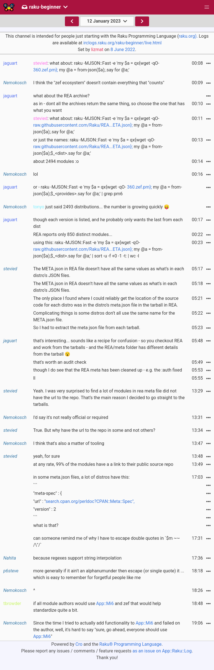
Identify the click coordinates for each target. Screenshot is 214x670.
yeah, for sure (46, 456)
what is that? (45, 525)
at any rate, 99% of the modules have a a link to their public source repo (103, 464)
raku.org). (188, 36)
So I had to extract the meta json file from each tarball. (86, 327)
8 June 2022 (123, 49)
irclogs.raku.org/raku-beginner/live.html (122, 42)
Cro (79, 644)
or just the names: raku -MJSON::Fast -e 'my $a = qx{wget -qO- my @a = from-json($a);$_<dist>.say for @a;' (98, 146)
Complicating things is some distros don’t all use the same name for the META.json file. (104, 316)
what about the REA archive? (61, 95)
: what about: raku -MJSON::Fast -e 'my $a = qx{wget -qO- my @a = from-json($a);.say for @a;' (96, 67)
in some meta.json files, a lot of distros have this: (81, 477)
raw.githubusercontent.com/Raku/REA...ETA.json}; (83, 125)
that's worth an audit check (59, 362)
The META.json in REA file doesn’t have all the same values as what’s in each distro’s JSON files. (108, 272)
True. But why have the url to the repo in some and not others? (94, 430)
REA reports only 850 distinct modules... (72, 234)
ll (34, 378)
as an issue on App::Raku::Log (162, 651)
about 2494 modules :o (56, 161)
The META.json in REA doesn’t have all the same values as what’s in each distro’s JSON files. (105, 287)
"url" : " (84, 501)
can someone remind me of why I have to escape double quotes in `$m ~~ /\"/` (106, 542)
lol (35, 174)
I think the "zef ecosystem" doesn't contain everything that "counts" (98, 82)
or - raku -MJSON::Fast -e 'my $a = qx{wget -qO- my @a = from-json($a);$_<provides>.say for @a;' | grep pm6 (107, 190)
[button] (207, 7)
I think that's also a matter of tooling (68, 443)
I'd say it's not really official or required (70, 417)
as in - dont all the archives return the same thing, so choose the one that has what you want (109, 107)
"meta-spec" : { (47, 493)
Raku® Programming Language (130, 644)
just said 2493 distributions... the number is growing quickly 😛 (101, 206)
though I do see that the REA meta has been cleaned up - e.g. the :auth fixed (107, 370)
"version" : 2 (44, 509)
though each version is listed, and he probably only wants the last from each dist (108, 223)
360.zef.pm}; (45, 70)
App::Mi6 (105, 603)
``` (35, 485)
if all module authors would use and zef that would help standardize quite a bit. (97, 607)
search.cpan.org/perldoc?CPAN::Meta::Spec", (90, 501)
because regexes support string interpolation (77, 558)
